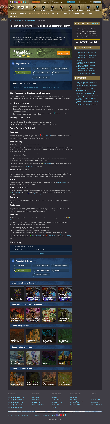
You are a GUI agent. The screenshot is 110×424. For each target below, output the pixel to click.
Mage (81, 35)
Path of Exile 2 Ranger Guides (15, 402)
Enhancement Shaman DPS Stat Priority (86, 55)
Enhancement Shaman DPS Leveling (85, 57)
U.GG (92, 397)
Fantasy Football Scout (96, 404)
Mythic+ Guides (36, 399)
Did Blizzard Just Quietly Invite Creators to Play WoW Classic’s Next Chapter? (86, 86)
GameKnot (93, 406)
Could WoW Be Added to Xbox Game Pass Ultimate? (87, 102)
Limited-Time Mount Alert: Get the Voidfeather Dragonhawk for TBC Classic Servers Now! (86, 98)
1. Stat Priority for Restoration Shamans (25, 87)
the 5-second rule (61, 182)
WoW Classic (18, 20)
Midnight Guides (36, 402)
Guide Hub (54, 407)
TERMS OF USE (45, 415)
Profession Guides (74, 402)
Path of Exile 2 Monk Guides (15, 401)
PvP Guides (35, 401)
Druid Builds (55, 401)
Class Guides (35, 397)
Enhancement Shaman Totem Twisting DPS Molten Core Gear (86, 62)
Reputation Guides (75, 404)
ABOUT (10, 415)
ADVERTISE (25, 415)
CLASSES (13, 13)
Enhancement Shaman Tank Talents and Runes (86, 53)
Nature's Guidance (67, 235)
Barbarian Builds (56, 399)
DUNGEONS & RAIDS (79, 13)
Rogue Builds (55, 404)
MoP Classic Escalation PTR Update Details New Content (87, 105)
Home (11, 20)
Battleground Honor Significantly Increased (87, 95)
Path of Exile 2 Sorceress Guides (16, 404)
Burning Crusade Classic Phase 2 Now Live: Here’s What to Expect (87, 83)
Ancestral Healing (60, 113)
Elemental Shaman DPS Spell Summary (86, 73)
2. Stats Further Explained (51, 87)
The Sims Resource (95, 399)
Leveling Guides (36, 406)
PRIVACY (37, 415)
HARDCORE (55, 13)
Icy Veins (84, 37)
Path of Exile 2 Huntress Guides (16, 397)
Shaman (88, 35)
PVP (90, 13)
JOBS (53, 415)
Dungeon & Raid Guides (38, 404)
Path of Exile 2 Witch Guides (15, 407)
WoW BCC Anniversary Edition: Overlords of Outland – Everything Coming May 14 (87, 92)
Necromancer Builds (57, 402)
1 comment (67, 31)
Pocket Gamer (94, 402)
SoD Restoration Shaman (30, 20)
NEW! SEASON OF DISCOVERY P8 (39, 13)
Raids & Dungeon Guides (76, 401)
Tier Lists (54, 397)
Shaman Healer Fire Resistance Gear (85, 68)
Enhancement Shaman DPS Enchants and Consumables (86, 59)
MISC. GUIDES (14, 16)
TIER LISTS (66, 13)
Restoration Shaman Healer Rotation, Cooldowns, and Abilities (85, 66)
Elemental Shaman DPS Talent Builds (85, 72)
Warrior (78, 35)
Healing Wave (47, 163)
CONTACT (17, 415)
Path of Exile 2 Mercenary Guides (16, 399)
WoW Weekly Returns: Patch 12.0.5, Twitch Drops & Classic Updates (86, 89)
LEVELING (22, 13)
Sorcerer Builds (56, 406)
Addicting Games (95, 401)
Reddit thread (28, 166)
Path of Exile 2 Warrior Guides (15, 406)
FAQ (32, 415)
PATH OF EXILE (11, 394)
